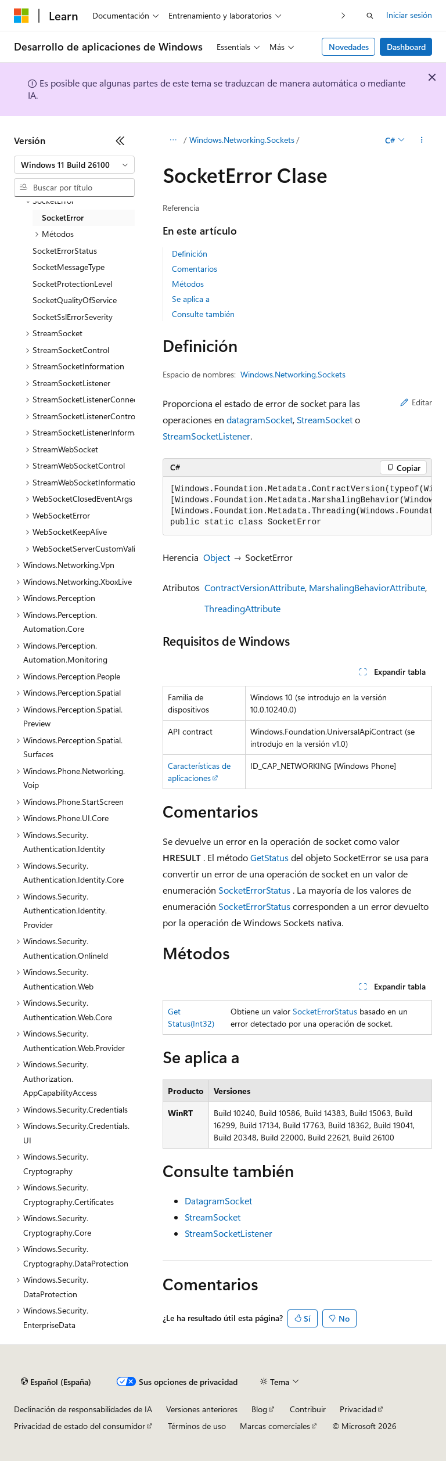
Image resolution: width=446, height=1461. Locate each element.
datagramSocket (259, 419)
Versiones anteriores (202, 1409)
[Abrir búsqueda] (370, 15)
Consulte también (203, 313)
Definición (189, 253)
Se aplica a (191, 298)
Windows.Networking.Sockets (241, 139)
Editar (416, 402)
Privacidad (358, 1409)
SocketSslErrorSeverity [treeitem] (73, 316)
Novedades (349, 46)
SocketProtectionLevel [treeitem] (72, 283)
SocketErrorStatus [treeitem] (65, 250)
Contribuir (308, 1409)
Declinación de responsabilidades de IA (83, 1409)
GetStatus (269, 857)
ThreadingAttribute (242, 608)
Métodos (188, 283)
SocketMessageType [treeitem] (69, 266)
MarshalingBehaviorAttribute (367, 587)
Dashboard (406, 46)
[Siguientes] (343, 15)
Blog (259, 1409)
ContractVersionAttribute (254, 587)
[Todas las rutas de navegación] (173, 140)
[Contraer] (120, 140)
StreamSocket (325, 419)
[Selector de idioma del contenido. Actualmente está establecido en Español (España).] (56, 1382)
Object (216, 557)
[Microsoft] (21, 15)
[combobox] (74, 165)
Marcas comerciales (275, 1425)
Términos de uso (197, 1425)
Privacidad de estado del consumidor (79, 1425)
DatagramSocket (218, 1200)
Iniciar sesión (409, 14)
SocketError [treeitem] (63, 217)
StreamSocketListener (206, 436)
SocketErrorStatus (254, 890)
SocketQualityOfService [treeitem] (75, 299)
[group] (297, 506)
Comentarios (194, 268)
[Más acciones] (422, 140)
